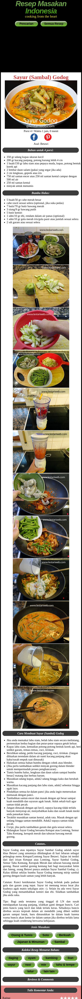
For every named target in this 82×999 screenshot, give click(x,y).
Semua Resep (53, 23)
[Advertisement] (41, 49)
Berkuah (65, 935)
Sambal (59, 941)
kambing (52, 958)
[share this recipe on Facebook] (34, 137)
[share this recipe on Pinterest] (47, 137)
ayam (32, 958)
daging (13, 958)
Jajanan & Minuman (31, 941)
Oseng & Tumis (21, 935)
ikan (70, 958)
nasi (28, 964)
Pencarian (26, 23)
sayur (11, 964)
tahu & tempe (65, 964)
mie (43, 964)
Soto (46, 935)
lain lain (49, 971)
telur (30, 971)
